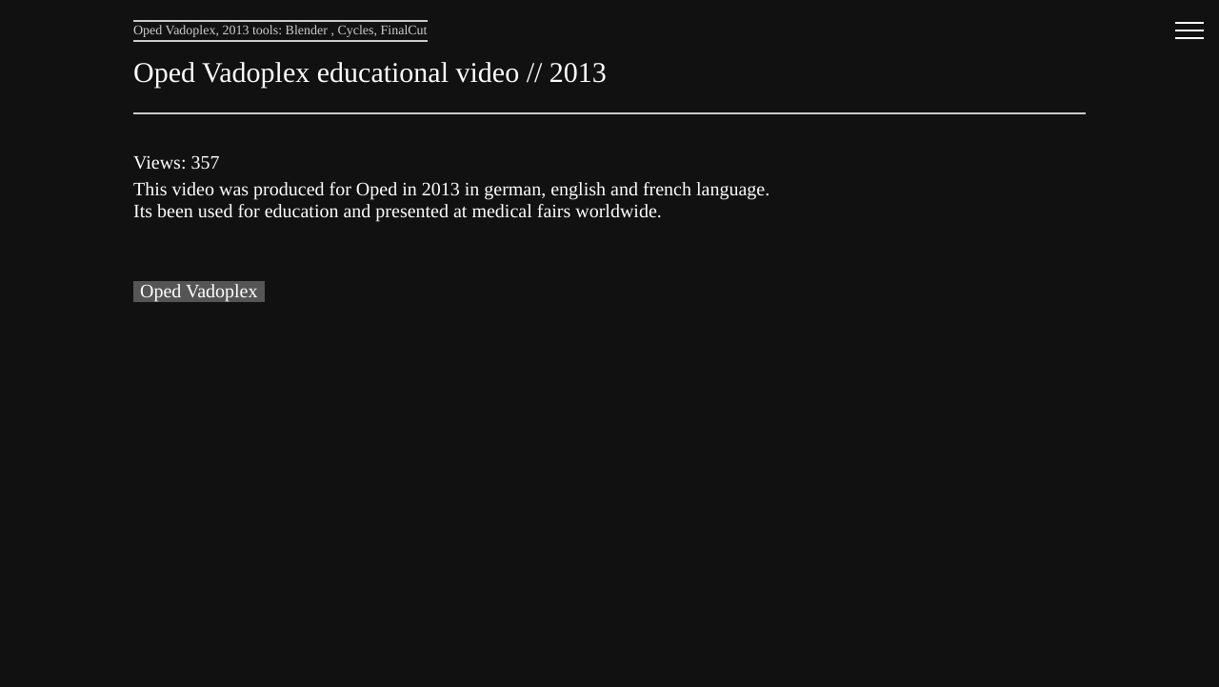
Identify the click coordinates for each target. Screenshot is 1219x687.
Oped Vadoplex (199, 291)
